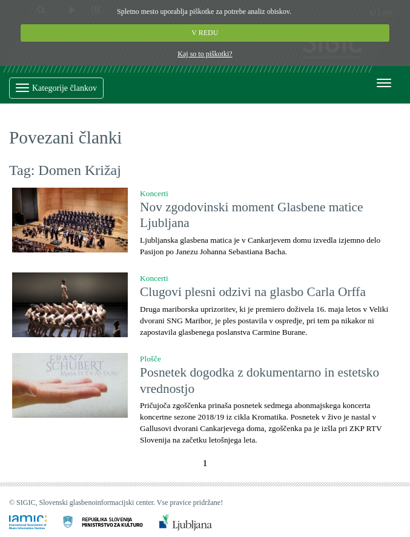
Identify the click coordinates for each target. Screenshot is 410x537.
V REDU (205, 32)
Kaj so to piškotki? (204, 54)
